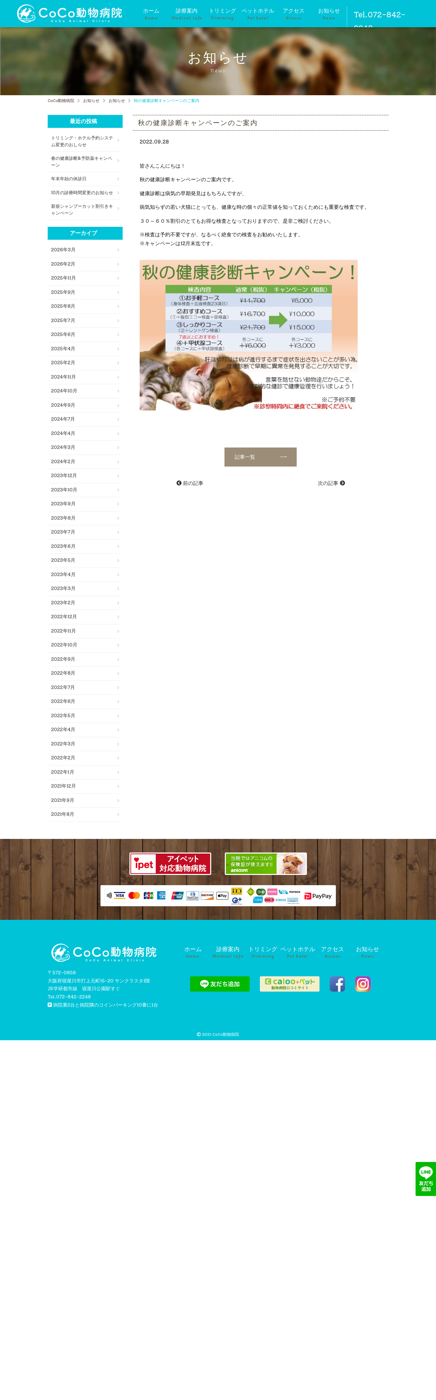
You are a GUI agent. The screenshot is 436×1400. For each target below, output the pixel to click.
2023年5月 (63, 560)
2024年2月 (63, 462)
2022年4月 (63, 729)
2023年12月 (64, 475)
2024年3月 (63, 447)
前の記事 (189, 483)
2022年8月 (63, 673)
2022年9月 (63, 659)
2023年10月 (64, 490)
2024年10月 (64, 391)
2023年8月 (63, 518)
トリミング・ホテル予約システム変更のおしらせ (82, 141)
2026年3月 (63, 250)
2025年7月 (63, 320)
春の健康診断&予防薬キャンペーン (81, 162)
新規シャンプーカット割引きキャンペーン (82, 210)
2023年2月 (63, 603)
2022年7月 (63, 687)
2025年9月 (63, 292)
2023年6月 (63, 546)
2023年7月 (63, 532)
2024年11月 (63, 377)
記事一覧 (255, 457)
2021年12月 (63, 786)
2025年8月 (63, 306)
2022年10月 (64, 645)
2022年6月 (63, 701)
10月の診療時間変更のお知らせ (82, 192)
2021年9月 (62, 800)
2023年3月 (63, 588)
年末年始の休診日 (69, 178)
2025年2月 (63, 363)
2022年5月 (63, 716)
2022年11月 (63, 631)
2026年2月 (63, 264)
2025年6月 (63, 334)
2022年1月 (62, 772)
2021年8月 (62, 814)
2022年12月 (64, 617)
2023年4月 (63, 574)
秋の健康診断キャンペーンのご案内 (198, 123)
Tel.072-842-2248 (380, 21)
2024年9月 (63, 405)
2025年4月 (63, 349)
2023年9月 (63, 504)
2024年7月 (63, 419)
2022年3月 (63, 744)
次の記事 (331, 483)
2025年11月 (63, 278)
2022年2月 (63, 758)
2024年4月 (63, 433)
